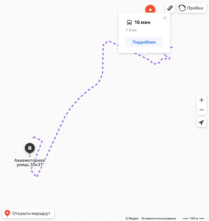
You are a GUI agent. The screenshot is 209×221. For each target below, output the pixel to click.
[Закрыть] (165, 18)
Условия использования (158, 218)
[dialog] (144, 33)
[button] (170, 8)
